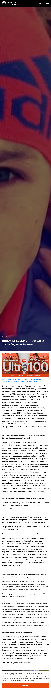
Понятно (25, 685)
